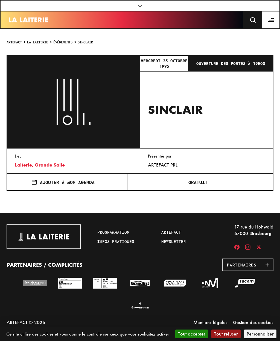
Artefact (14, 42)
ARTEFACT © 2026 (26, 322)
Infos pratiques (115, 241)
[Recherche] (253, 20)
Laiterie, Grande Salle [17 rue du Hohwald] (40, 165)
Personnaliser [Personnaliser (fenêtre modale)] (260, 334)
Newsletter (173, 241)
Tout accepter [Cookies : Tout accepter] (191, 334)
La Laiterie (28, 20)
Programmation (113, 232)
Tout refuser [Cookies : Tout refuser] (226, 334)
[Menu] (271, 20)
